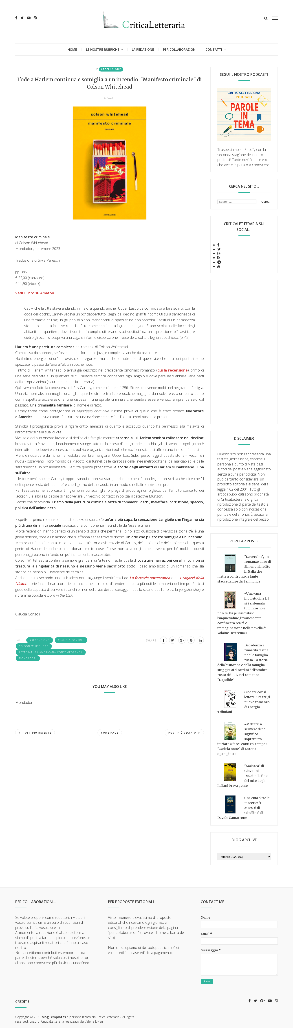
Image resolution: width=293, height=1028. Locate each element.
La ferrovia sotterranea (150, 577)
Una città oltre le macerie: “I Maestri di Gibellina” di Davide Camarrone (243, 808)
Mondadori (28, 658)
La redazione (143, 49)
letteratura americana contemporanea (50, 652)
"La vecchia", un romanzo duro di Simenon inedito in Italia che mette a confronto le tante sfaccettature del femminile (244, 569)
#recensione (111, 69)
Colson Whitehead (33, 646)
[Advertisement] (244, 352)
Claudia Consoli (71, 640)
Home (72, 49)
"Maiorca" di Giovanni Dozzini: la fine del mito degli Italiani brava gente (242, 776)
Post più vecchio (184, 732)
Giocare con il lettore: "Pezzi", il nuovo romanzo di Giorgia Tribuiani (243, 702)
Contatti (213, 49)
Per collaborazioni (179, 49)
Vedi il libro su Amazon (34, 293)
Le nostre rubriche (102, 49)
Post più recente (35, 732)
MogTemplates (54, 1017)
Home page (109, 732)
